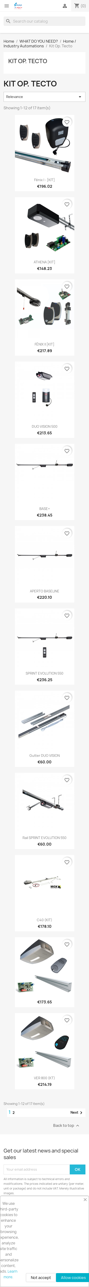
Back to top (66, 1125)
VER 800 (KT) (44, 1078)
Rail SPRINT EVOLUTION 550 (44, 837)
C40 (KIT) (44, 920)
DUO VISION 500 (44, 426)
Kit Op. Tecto (27, 61)
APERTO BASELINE (44, 591)
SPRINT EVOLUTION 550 (44, 673)
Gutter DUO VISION (44, 755)
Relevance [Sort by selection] (44, 97)
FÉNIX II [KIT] (44, 344)
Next (77, 1113)
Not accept (41, 1277)
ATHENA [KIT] (44, 262)
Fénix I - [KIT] (44, 180)
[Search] (44, 21)
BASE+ (44, 508)
